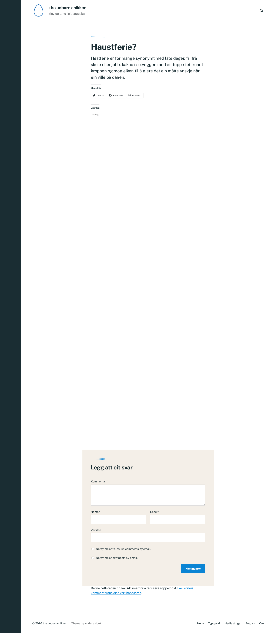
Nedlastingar (233, 623)
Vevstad (96, 530)
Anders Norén (93, 623)
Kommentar (99, 481)
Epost (154, 512)
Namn (95, 512)
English (250, 623)
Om (261, 623)
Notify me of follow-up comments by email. (123, 549)
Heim (200, 623)
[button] (10, 316)
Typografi (214, 623)
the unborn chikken (67, 7)
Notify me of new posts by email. (117, 558)
